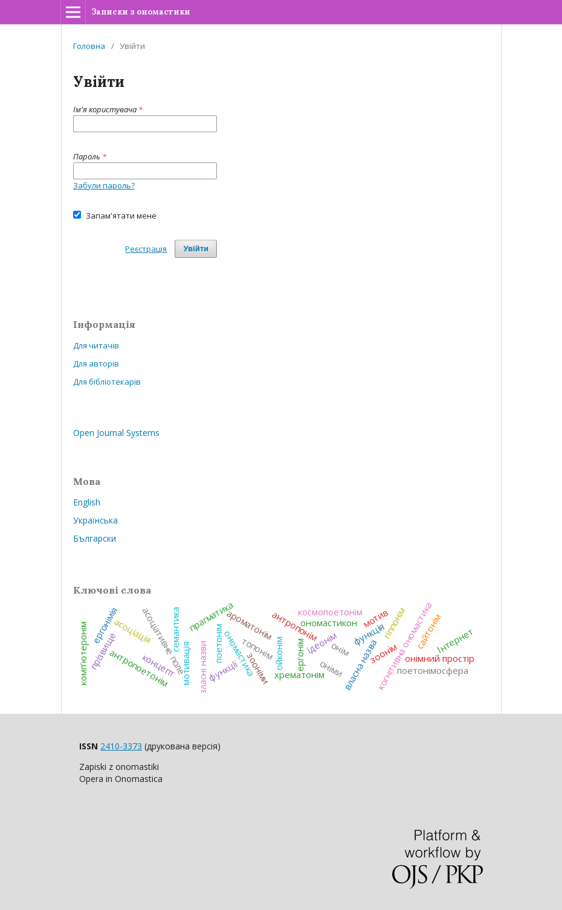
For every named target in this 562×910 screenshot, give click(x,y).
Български (94, 538)
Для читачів (96, 345)
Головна (89, 45)
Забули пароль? (104, 185)
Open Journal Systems (116, 432)
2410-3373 (121, 746)
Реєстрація (146, 248)
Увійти (195, 248)
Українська (95, 520)
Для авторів (96, 363)
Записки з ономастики (140, 12)
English (86, 502)
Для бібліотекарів (107, 381)
